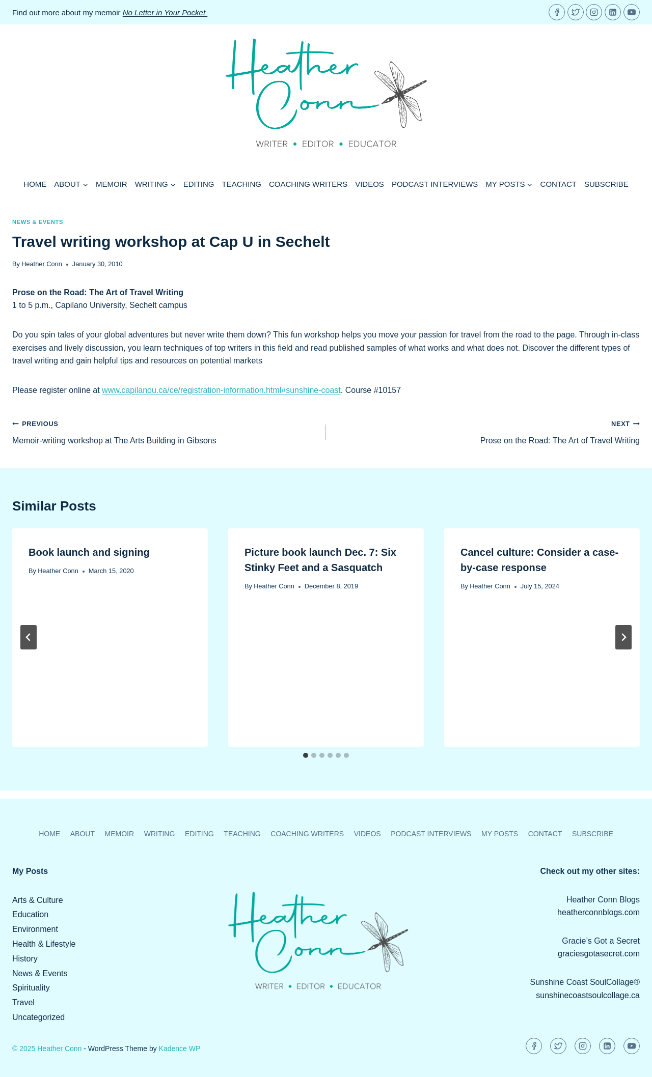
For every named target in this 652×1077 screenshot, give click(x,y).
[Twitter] (575, 12)
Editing (198, 184)
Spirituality (31, 987)
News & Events (37, 222)
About (82, 834)
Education (30, 914)
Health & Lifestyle (44, 944)
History (25, 958)
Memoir (111, 184)
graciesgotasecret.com (599, 953)
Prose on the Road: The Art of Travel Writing (487, 431)
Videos (369, 184)
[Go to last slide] (28, 637)
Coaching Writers (308, 184)
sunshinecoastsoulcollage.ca (588, 995)
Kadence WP (180, 1048)
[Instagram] (594, 12)
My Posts (499, 834)
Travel (23, 1002)
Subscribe (606, 184)
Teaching (242, 184)
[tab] (305, 755)
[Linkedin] (613, 12)
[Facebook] (557, 12)
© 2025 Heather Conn (47, 1048)
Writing (159, 834)
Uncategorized (38, 1017)
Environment (35, 929)
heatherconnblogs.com (598, 912)
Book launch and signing (89, 552)
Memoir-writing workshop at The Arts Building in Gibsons (165, 431)
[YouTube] (631, 12)
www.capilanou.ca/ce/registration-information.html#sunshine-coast (221, 390)
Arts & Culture (37, 900)
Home (34, 184)
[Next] (623, 637)
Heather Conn (41, 264)
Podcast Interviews (435, 184)
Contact (558, 184)
